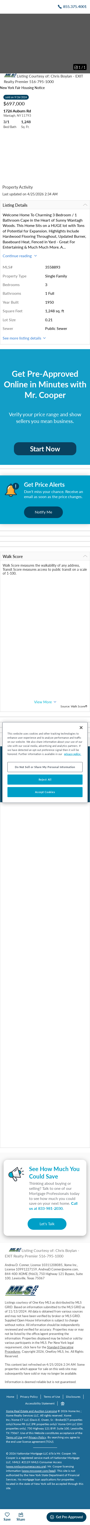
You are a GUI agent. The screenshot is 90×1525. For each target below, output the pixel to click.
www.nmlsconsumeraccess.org (26, 1466)
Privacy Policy (29, 1396)
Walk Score (45, 556)
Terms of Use (52, 1396)
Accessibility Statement (39, 1403)
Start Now (45, 449)
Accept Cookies (45, 792)
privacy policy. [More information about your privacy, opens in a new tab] (72, 754)
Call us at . (53, 1206)
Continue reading (20, 255)
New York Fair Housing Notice (22, 88)
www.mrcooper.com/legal (38, 1471)
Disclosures (73, 1396)
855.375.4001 (75, 6)
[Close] (81, 727)
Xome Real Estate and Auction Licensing (31, 1411)
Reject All (45, 779)
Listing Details (45, 205)
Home (10, 1396)
